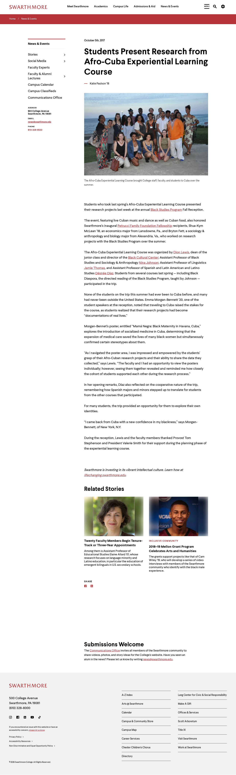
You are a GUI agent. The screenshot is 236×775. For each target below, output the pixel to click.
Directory (127, 756)
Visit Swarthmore (187, 739)
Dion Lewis (181, 252)
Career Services (131, 739)
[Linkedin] (92, 586)
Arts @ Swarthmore (132, 704)
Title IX (182, 730)
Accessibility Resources (21, 741)
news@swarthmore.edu (157, 659)
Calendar (127, 712)
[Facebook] (85, 586)
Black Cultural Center (143, 257)
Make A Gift (184, 704)
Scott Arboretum (187, 721)
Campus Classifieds (42, 91)
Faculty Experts (39, 67)
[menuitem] (78, 7)
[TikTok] (39, 717)
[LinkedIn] (25, 717)
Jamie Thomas (94, 268)
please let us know (37, 730)
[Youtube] (32, 717)
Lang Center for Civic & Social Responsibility (202, 695)
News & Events (38, 44)
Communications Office (45, 97)
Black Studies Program (166, 209)
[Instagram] (11, 717)
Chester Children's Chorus (136, 747)
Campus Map (129, 730)
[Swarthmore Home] (28, 686)
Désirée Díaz (104, 273)
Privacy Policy (16, 737)
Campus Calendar (41, 84)
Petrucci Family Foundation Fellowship (145, 226)
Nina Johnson (148, 262)
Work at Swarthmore (189, 747)
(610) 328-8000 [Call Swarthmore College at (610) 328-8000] (19, 708)
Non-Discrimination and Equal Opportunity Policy (32, 746)
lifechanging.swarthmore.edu (105, 475)
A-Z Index (127, 695)
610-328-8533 (35, 130)
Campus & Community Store (137, 721)
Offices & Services (188, 712)
